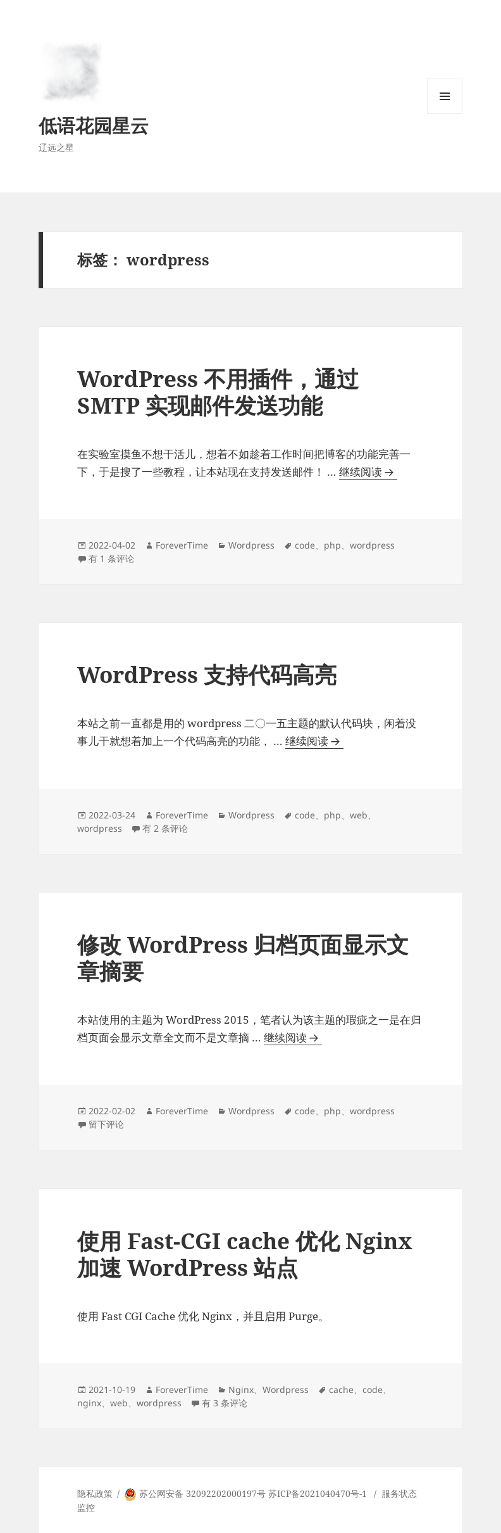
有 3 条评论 (224, 1403)
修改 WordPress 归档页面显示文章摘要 (243, 957)
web (359, 815)
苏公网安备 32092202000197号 (202, 1493)
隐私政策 (95, 1493)
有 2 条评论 (165, 828)
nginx (89, 1403)
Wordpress (251, 545)
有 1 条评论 (111, 558)
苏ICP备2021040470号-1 (317, 1493)
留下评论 (106, 1124)
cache (341, 1390)
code (305, 545)
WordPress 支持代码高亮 (207, 674)
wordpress (372, 545)
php (332, 545)
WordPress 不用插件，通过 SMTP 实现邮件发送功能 (218, 392)
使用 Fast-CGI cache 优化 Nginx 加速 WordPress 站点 (244, 1254)
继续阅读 (368, 472)
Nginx (241, 1390)
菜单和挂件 (444, 113)
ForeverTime (182, 545)
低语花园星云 (94, 125)
